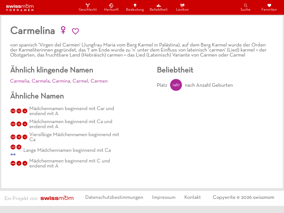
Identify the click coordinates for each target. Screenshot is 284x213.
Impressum (163, 197)
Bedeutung (135, 7)
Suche (246, 7)
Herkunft (111, 7)
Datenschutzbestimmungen (114, 197)
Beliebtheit (158, 7)
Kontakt (192, 197)
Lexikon (182, 7)
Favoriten (269, 7)
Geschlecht (87, 7)
